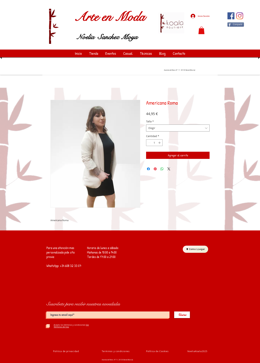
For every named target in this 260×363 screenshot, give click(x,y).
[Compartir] (235, 24)
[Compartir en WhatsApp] (162, 169)
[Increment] (160, 143)
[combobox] (178, 128)
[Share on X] (169, 169)
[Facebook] (230, 15)
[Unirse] (182, 314)
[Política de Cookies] (157, 351)
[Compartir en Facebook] (148, 169)
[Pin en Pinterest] (155, 169)
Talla (150, 121)
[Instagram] (239, 15)
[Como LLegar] (195, 249)
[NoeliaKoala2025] (197, 351)
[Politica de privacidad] (66, 351)
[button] (201, 30)
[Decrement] (149, 143)
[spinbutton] (154, 143)
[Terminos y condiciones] (116, 351)
